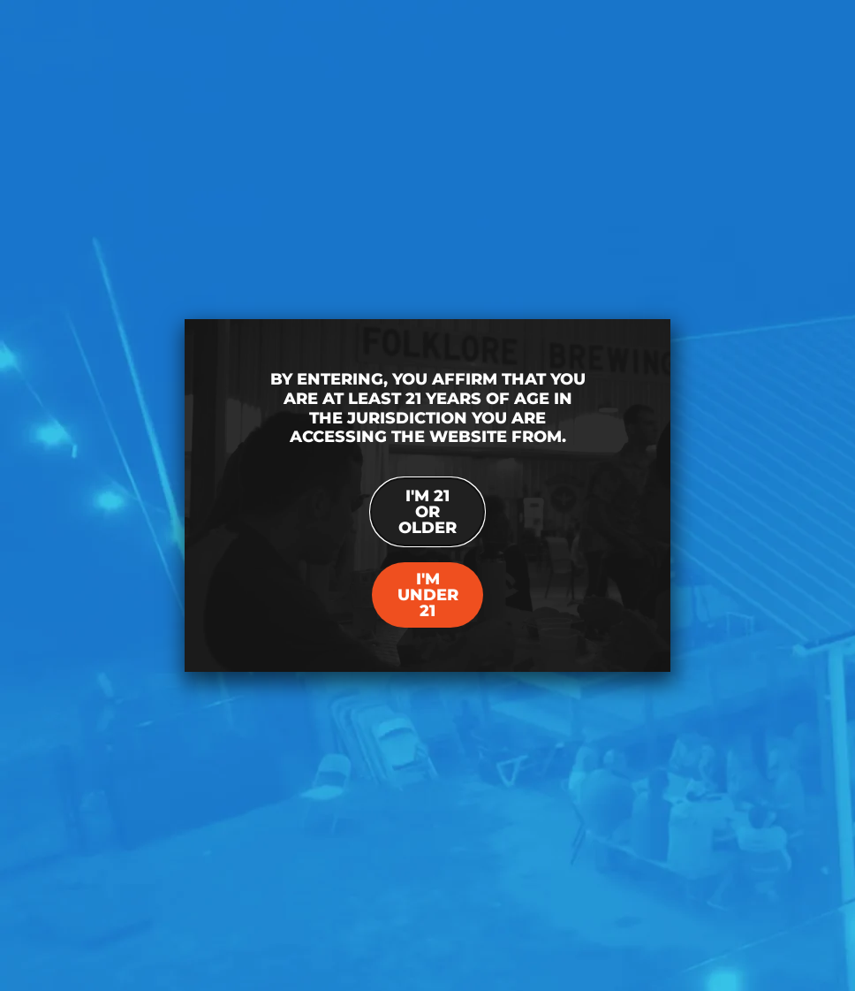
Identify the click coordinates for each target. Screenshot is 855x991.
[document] (427, 495)
